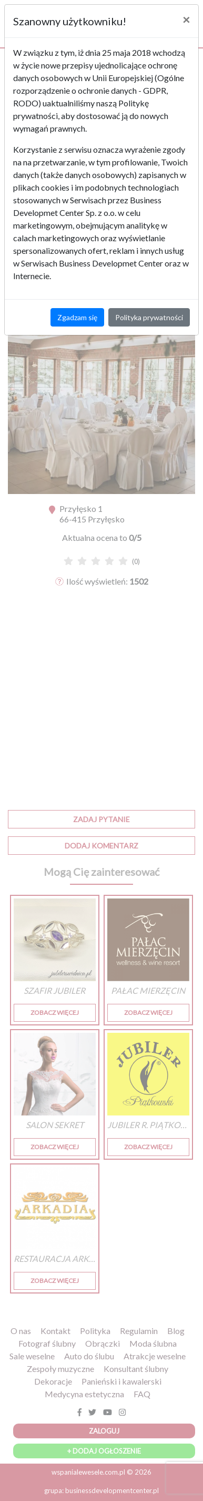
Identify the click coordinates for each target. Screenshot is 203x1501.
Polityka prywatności (149, 317)
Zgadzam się (77, 317)
